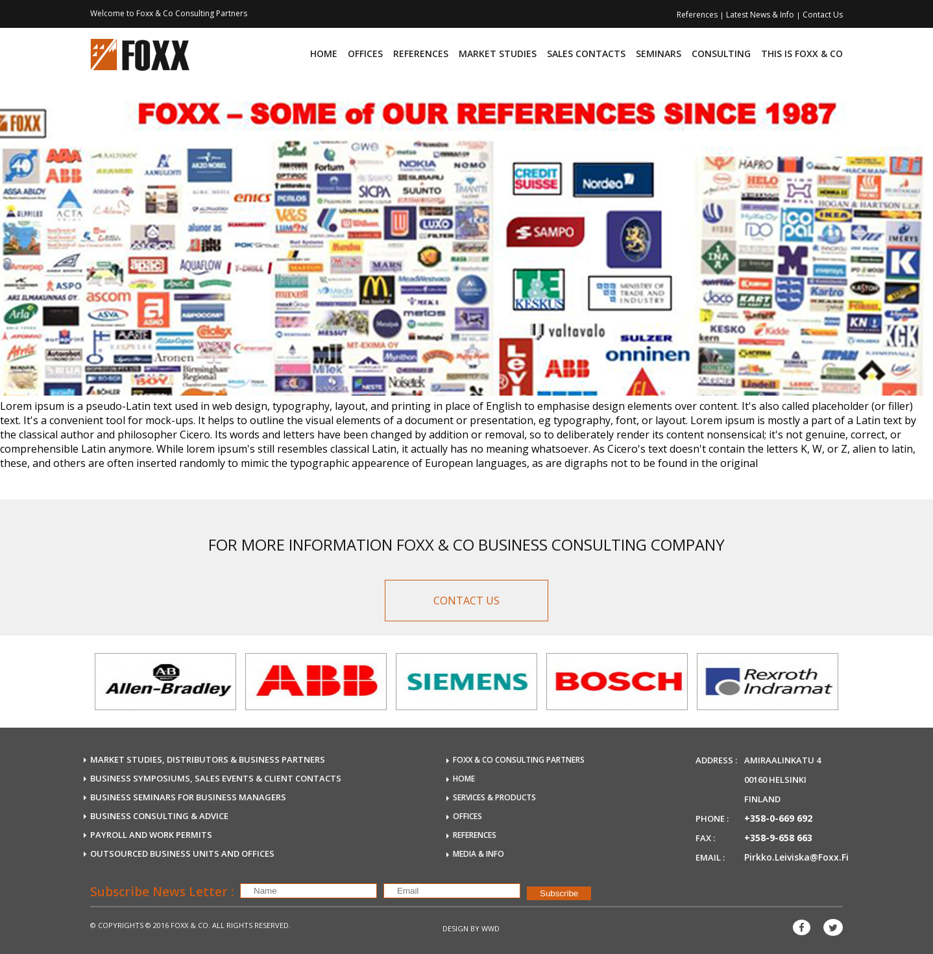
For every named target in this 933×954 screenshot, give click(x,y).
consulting (721, 53)
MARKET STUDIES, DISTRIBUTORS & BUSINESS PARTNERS (207, 759)
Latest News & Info (761, 14)
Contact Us (823, 14)
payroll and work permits (151, 835)
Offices (365, 53)
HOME (464, 778)
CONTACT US (466, 600)
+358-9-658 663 (778, 837)
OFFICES (467, 816)
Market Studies (498, 53)
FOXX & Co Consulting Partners (519, 759)
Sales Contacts (586, 53)
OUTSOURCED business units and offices (182, 853)
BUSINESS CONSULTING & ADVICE (159, 816)
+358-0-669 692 (778, 818)
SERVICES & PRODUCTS (494, 797)
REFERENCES (474, 835)
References (698, 14)
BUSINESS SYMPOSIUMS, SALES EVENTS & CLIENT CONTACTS (215, 778)
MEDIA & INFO (478, 853)
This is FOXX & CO (802, 53)
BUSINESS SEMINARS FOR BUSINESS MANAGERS (188, 797)
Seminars (658, 53)
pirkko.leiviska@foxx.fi (796, 857)
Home (323, 53)
